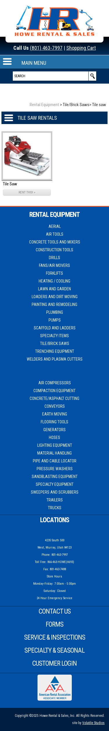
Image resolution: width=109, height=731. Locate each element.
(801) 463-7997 (46, 48)
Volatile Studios (93, 723)
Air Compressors (54, 383)
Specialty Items (54, 335)
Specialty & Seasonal (54, 650)
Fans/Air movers (54, 265)
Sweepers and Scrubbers (54, 492)
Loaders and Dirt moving (55, 296)
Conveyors (54, 406)
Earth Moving (54, 414)
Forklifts (54, 273)
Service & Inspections (54, 637)
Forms (54, 624)
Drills (54, 257)
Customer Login (54, 663)
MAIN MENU (34, 63)
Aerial (55, 226)
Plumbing (54, 312)
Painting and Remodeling (54, 304)
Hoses (54, 437)
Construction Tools (54, 250)
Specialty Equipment (55, 484)
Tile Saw (10, 184)
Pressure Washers (55, 468)
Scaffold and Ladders (55, 328)
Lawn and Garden (54, 289)
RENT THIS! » (27, 192)
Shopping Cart (81, 48)
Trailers (55, 500)
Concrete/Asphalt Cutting (54, 398)
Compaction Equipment (54, 390)
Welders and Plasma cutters (55, 359)
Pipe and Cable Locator (54, 461)
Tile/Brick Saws (54, 343)
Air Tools (54, 234)
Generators (54, 429)
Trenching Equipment (54, 351)
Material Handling (54, 453)
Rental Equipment (44, 104)
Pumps (55, 320)
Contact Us (55, 611)
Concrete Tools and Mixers (54, 242)
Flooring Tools (54, 422)
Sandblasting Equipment (55, 476)
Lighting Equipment (54, 445)
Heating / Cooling (54, 281)
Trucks (54, 507)
